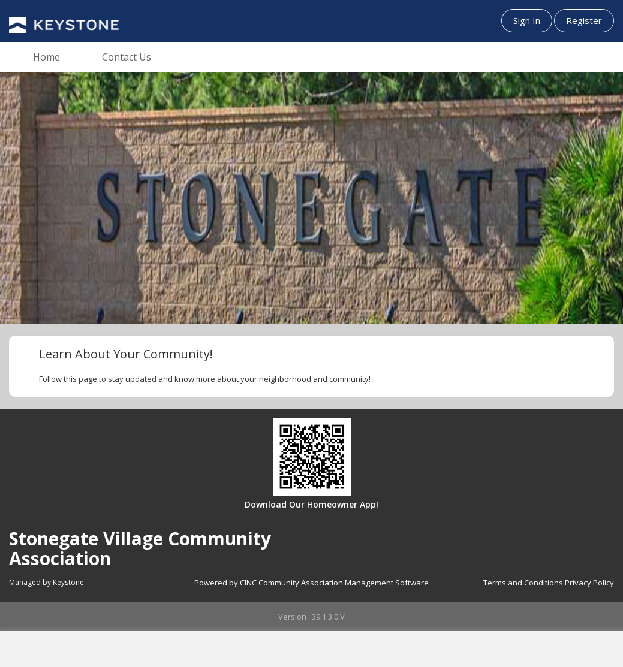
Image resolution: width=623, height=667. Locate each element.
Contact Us (126, 57)
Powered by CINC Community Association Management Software (311, 582)
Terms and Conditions (523, 582)
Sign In (526, 20)
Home (46, 57)
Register (584, 20)
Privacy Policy (589, 582)
